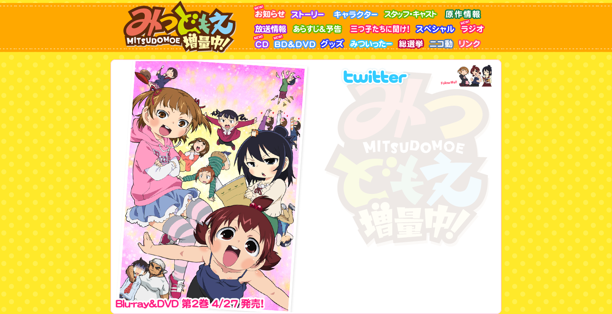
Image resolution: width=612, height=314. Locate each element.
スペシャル (437, 26)
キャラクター (357, 11)
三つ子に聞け (381, 26)
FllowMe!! (464, 75)
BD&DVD (295, 41)
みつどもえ (181, 26)
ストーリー (310, 11)
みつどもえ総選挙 (412, 41)
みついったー (372, 41)
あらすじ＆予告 (320, 26)
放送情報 (272, 26)
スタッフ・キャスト (412, 11)
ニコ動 (441, 41)
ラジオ (474, 26)
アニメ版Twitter (387, 75)
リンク (470, 41)
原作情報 (463, 11)
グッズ (333, 41)
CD (262, 41)
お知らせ (271, 11)
